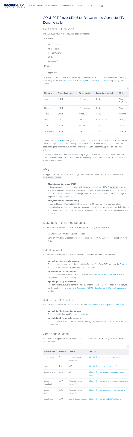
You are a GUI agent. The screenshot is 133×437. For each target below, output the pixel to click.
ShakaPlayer (60, 141)
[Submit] (102, 6)
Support (79, 6)
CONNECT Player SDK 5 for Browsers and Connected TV (50, 6)
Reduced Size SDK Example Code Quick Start (106, 305)
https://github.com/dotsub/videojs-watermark (107, 390)
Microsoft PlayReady (71, 78)
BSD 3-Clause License (78, 399)
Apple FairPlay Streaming (116, 78)
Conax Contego (100, 81)
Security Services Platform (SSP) (75, 81)
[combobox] (116, 6)
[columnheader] (50, 94)
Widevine (86, 78)
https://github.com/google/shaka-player (104, 357)
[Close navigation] (35, 17)
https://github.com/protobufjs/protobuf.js (105, 399)
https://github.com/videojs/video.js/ (102, 366)
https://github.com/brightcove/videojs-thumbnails (108, 381)
